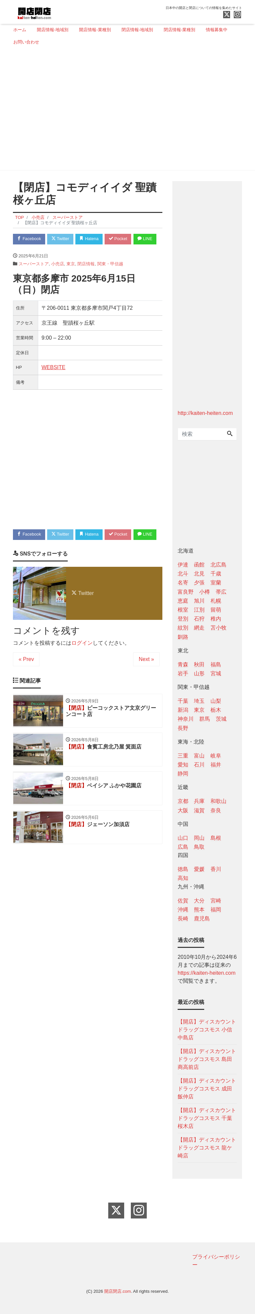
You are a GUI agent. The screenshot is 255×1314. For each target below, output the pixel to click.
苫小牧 (218, 627)
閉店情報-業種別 (179, 29)
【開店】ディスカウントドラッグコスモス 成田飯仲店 (207, 1088)
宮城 (216, 673)
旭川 (199, 601)
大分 (199, 900)
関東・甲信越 (110, 277)
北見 (199, 573)
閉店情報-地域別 (137, 29)
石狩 (199, 619)
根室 (183, 610)
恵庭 (183, 601)
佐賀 (183, 900)
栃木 (216, 710)
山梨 (216, 701)
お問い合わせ (26, 41)
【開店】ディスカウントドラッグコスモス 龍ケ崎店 (207, 1147)
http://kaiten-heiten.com (205, 413)
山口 (183, 838)
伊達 (183, 564)
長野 (183, 728)
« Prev (26, 686)
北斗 (183, 573)
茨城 (221, 719)
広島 (183, 847)
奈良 (216, 810)
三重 (183, 755)
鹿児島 (202, 918)
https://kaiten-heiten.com (206, 973)
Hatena (91, 238)
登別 (183, 619)
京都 (183, 801)
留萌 (216, 610)
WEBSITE (53, 380)
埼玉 (199, 701)
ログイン (82, 669)
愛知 (183, 764)
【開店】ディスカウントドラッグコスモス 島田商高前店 (207, 1059)
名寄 (183, 582)
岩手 (183, 673)
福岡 (216, 909)
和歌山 (218, 801)
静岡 (183, 773)
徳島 (183, 869)
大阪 (183, 810)
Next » (146, 686)
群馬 (204, 719)
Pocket (121, 238)
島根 (216, 838)
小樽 (204, 592)
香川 (216, 869)
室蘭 (216, 582)
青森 (183, 664)
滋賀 (199, 810)
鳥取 (199, 847)
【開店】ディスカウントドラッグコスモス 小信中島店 (207, 1029)
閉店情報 (86, 277)
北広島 (218, 564)
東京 (70, 277)
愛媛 (199, 869)
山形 (199, 673)
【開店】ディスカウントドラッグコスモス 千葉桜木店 (207, 1118)
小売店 (57, 277)
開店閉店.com (117, 1291)
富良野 (186, 592)
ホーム (19, 29)
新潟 (183, 710)
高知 (183, 878)
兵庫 (199, 801)
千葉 (183, 701)
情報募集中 (216, 29)
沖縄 (183, 909)
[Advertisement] (125, 110)
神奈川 (186, 719)
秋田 (199, 664)
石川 (199, 764)
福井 (216, 764)
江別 (199, 610)
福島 (216, 664)
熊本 (199, 909)
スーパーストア (34, 277)
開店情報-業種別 (95, 29)
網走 (199, 627)
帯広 (221, 592)
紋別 (183, 627)
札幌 (216, 601)
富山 (199, 755)
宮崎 (216, 900)
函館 (199, 564)
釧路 (183, 637)
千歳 (216, 573)
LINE (25, 251)
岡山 (199, 838)
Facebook (29, 238)
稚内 (216, 619)
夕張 (199, 582)
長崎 (183, 918)
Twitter (61, 238)
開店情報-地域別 (52, 29)
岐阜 (216, 755)
